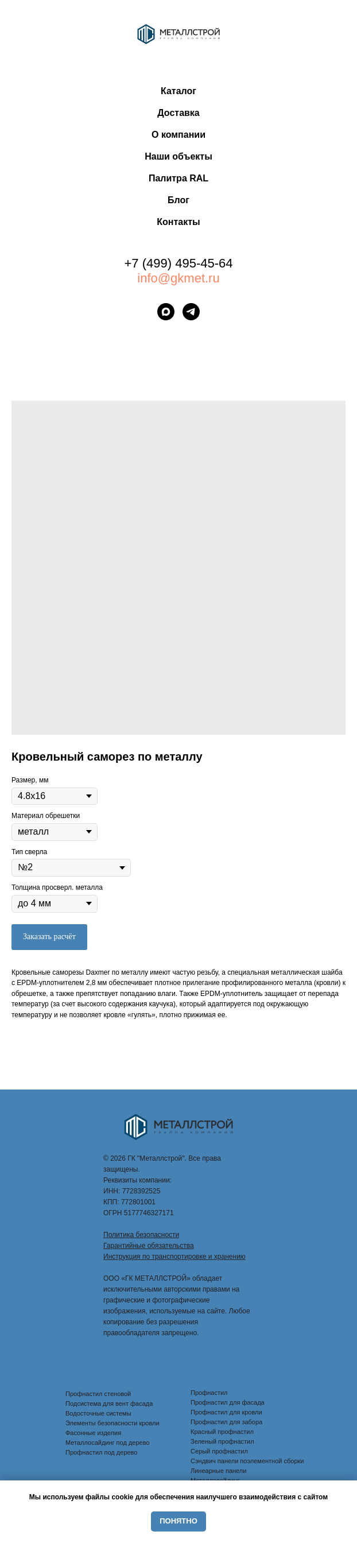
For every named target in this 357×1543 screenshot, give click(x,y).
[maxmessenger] (165, 311)
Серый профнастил (219, 1451)
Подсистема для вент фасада (109, 1403)
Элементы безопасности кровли (112, 1423)
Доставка (178, 113)
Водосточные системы (98, 1413)
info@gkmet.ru (178, 278)
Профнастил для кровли (226, 1412)
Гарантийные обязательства (148, 1246)
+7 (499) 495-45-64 (179, 263)
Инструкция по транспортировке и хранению (174, 1257)
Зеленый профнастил (222, 1441)
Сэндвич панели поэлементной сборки (247, 1460)
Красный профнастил (222, 1431)
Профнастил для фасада (228, 1402)
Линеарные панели (218, 1470)
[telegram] (191, 311)
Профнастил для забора (226, 1421)
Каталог (178, 91)
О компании (178, 134)
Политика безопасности (141, 1235)
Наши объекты (178, 156)
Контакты (178, 222)
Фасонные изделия (93, 1432)
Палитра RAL (178, 178)
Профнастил (209, 1392)
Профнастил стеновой (98, 1393)
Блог (178, 200)
